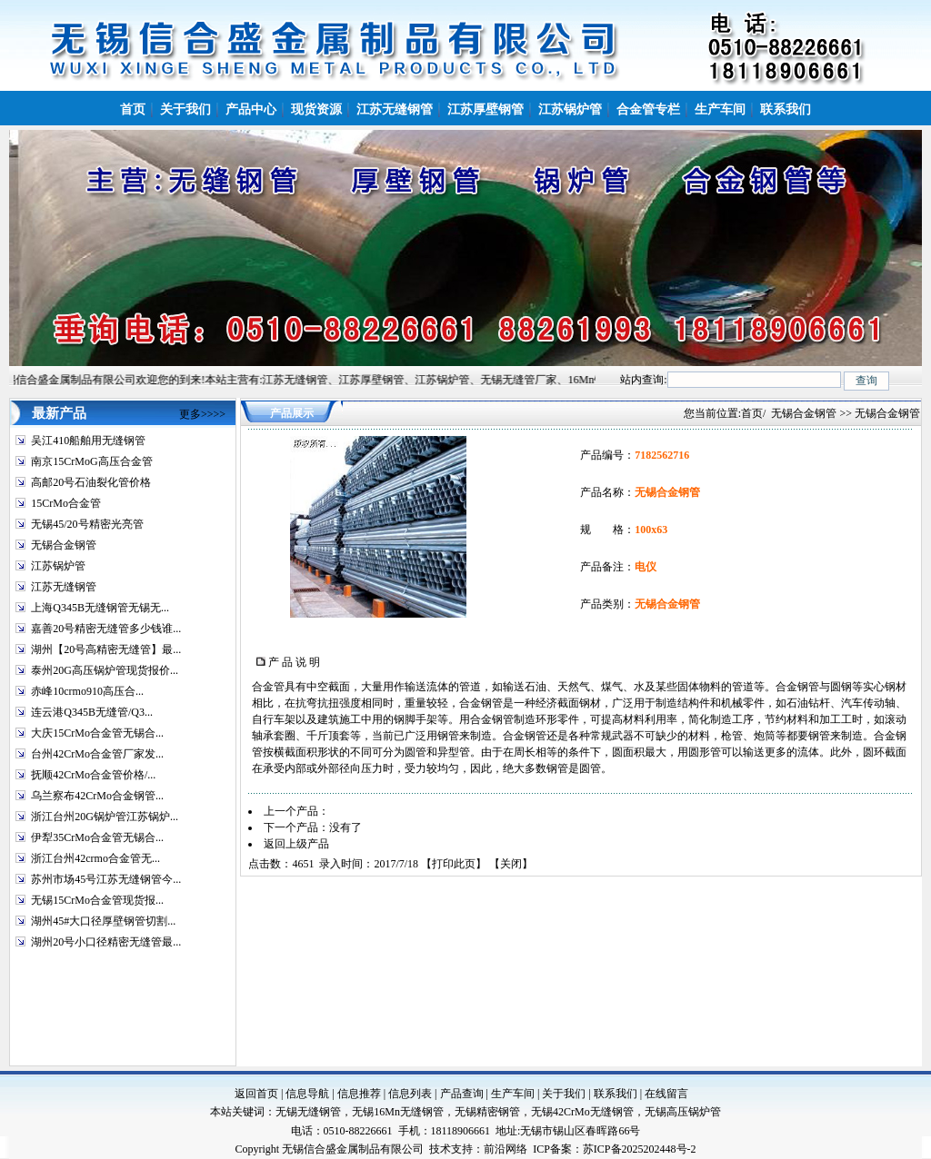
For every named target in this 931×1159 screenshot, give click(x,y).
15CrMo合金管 (66, 503)
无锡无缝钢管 (308, 1111)
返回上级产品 (296, 843)
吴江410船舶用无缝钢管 (88, 440)
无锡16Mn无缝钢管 (398, 1111)
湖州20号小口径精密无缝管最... (106, 942)
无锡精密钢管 (487, 1111)
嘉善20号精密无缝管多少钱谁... (106, 628)
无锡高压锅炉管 (683, 1111)
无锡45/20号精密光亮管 (87, 524)
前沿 (495, 1149)
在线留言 (666, 1093)
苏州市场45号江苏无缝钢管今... (106, 879)
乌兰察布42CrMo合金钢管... (97, 795)
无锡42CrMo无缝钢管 (582, 1111)
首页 (752, 413)
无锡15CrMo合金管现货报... (97, 900)
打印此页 (454, 863)
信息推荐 (359, 1093)
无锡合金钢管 (63, 545)
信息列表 (410, 1093)
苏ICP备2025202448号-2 (639, 1149)
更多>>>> (202, 414)
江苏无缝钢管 (63, 586)
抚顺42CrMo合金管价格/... (93, 774)
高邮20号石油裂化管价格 (91, 482)
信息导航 (307, 1093)
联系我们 (615, 1093)
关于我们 (564, 1093)
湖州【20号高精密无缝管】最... (106, 649)
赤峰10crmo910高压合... (87, 691)
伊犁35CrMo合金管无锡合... (97, 837)
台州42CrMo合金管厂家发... (97, 754)
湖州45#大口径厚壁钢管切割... (103, 921)
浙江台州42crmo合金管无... (95, 858)
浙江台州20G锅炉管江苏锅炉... (104, 816)
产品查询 (462, 1093)
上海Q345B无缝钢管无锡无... (100, 607)
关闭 (511, 863)
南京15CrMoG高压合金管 (91, 461)
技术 (440, 1149)
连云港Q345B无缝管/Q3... (92, 712)
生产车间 (513, 1093)
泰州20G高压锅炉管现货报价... (104, 670)
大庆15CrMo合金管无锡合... (97, 733)
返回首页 (256, 1093)
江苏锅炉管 (58, 566)
